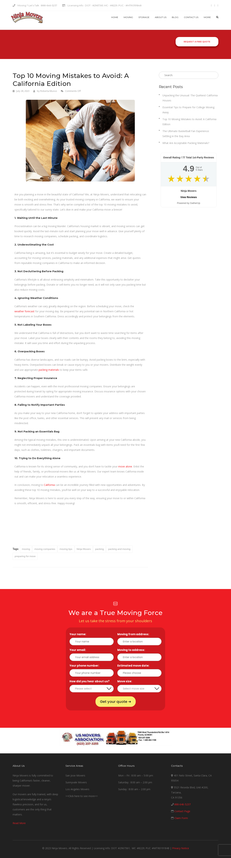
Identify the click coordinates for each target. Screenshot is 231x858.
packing (99, 549)
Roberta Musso (48, 91)
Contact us (191, 17)
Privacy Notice (180, 848)
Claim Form (181, 818)
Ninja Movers (84, 549)
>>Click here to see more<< (82, 796)
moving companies (44, 549)
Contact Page (182, 811)
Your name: (78, 634)
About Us (160, 17)
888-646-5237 (182, 804)
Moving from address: (134, 634)
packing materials (49, 369)
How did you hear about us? (90, 681)
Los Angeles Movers (77, 789)
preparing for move (25, 556)
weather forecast (24, 311)
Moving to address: (132, 650)
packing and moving (119, 549)
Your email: (78, 650)
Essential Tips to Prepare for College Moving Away (188, 110)
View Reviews (188, 197)
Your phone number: (85, 665)
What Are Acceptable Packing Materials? (185, 143)
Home (114, 17)
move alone (125, 466)
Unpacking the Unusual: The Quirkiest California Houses (190, 98)
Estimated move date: (134, 665)
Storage (143, 17)
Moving (128, 17)
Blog (175, 17)
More (207, 17)
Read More (19, 823)
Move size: (125, 681)
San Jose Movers (75, 775)
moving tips (66, 549)
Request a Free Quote (197, 41)
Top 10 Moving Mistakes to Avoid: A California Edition (189, 121)
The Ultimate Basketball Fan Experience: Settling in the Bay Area (185, 133)
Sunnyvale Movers (76, 782)
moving (26, 549)
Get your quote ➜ (115, 701)
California (49, 485)
